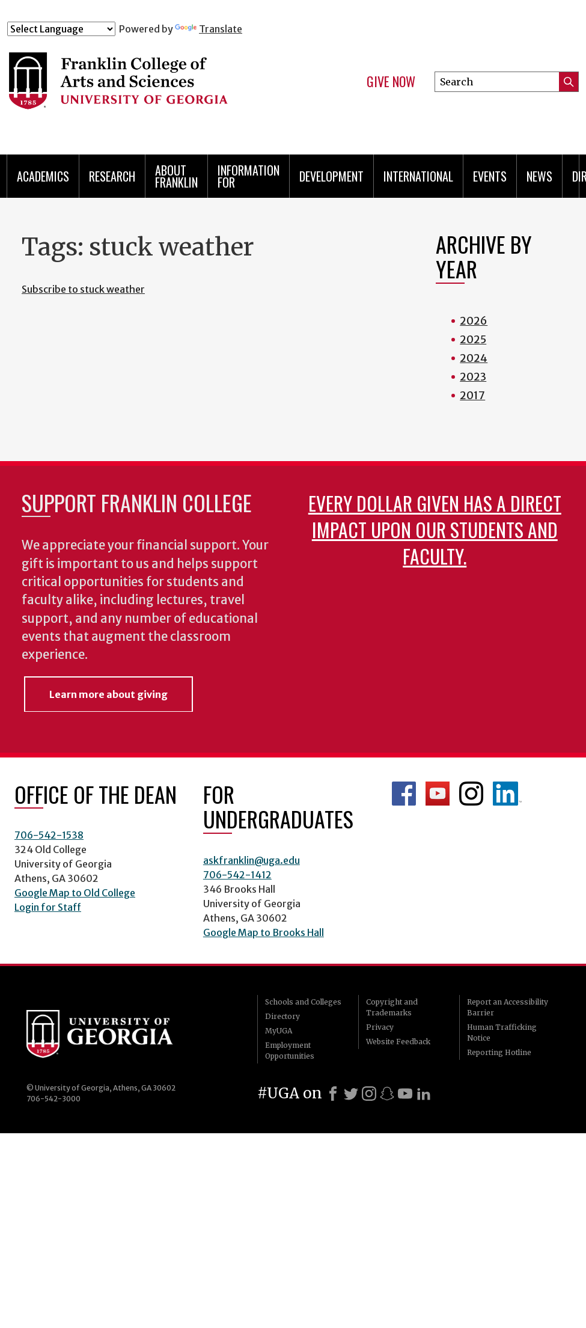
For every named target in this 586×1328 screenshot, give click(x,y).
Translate (208, 29)
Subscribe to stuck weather (83, 289)
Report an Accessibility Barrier (507, 1007)
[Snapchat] (387, 1093)
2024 (473, 358)
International (418, 176)
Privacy (380, 1027)
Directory (282, 1016)
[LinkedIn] (424, 1093)
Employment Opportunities (289, 1050)
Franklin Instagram (471, 794)
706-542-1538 (49, 835)
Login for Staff (47, 907)
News (539, 176)
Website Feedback (398, 1041)
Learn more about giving (108, 694)
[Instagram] (369, 1093)
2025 (473, 339)
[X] (351, 1093)
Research (112, 176)
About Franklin (176, 176)
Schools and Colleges (303, 1001)
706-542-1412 (237, 875)
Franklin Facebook (404, 794)
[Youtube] (405, 1093)
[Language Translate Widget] (61, 29)
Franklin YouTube (438, 794)
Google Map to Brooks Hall (263, 932)
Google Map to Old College (74, 893)
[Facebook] (333, 1093)
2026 (473, 321)
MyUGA (278, 1030)
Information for (248, 176)
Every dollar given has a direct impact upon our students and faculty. (434, 529)
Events (490, 176)
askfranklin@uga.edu (251, 860)
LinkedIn (507, 794)
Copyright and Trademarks (392, 1007)
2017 (472, 395)
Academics (43, 176)
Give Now (391, 81)
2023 (473, 377)
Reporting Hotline (499, 1052)
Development (331, 176)
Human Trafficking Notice (502, 1032)
